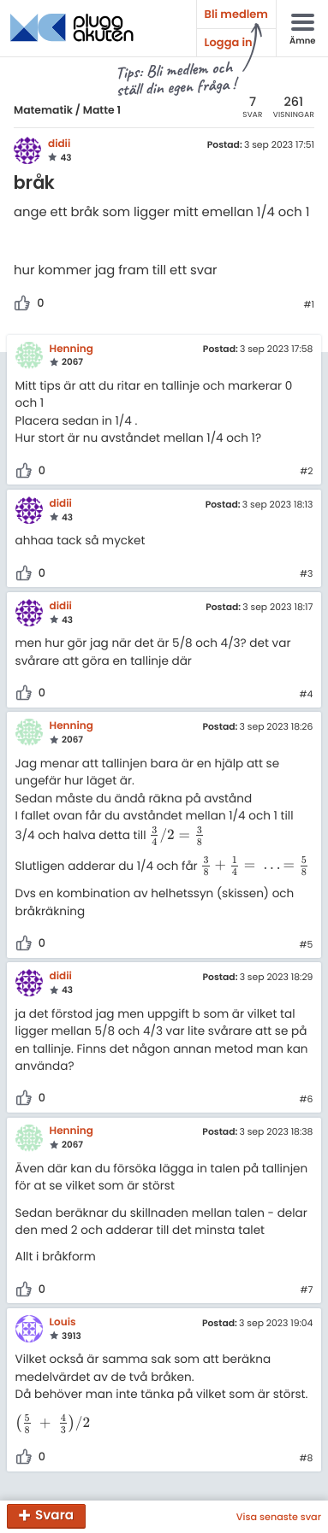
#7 (306, 1290)
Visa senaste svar (278, 1517)
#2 (306, 472)
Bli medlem (236, 14)
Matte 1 (102, 110)
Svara (54, 1516)
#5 (306, 945)
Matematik (43, 110)
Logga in (229, 42)
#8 (306, 1459)
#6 (306, 1100)
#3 (306, 574)
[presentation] (177, 835)
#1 (308, 305)
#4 (306, 695)
